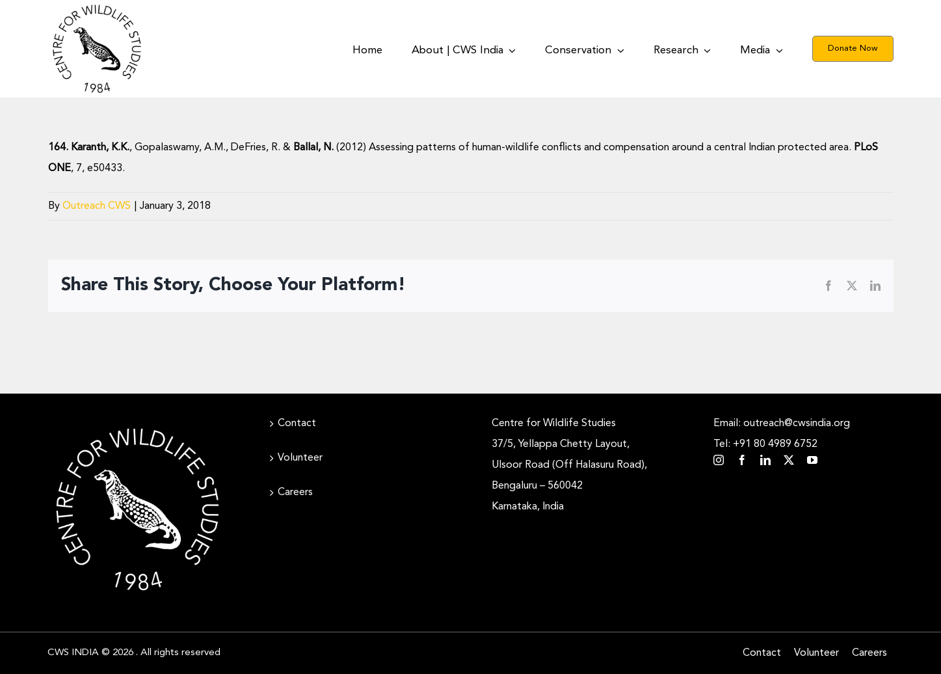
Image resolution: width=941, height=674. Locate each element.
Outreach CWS (96, 206)
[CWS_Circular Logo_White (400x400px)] (137, 425)
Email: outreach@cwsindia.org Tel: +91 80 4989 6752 (781, 434)
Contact (297, 423)
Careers (295, 492)
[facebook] (742, 460)
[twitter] (789, 460)
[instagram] (718, 460)
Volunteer (300, 458)
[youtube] (812, 460)
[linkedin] (765, 460)
